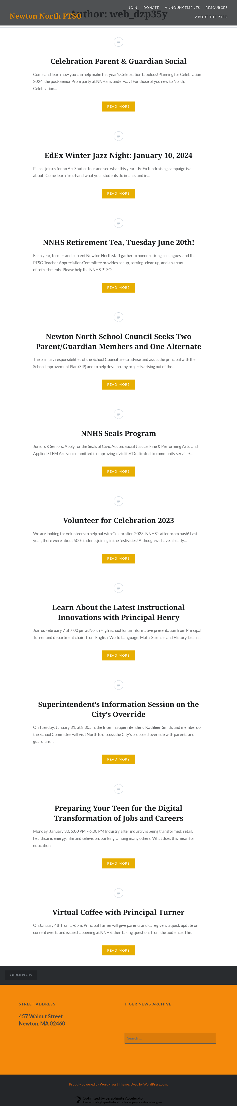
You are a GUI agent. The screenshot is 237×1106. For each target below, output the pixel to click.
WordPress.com (155, 1084)
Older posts (21, 975)
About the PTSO (211, 17)
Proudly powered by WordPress (92, 1084)
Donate (151, 7)
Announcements (182, 7)
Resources (216, 7)
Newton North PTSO (46, 16)
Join (133, 7)
